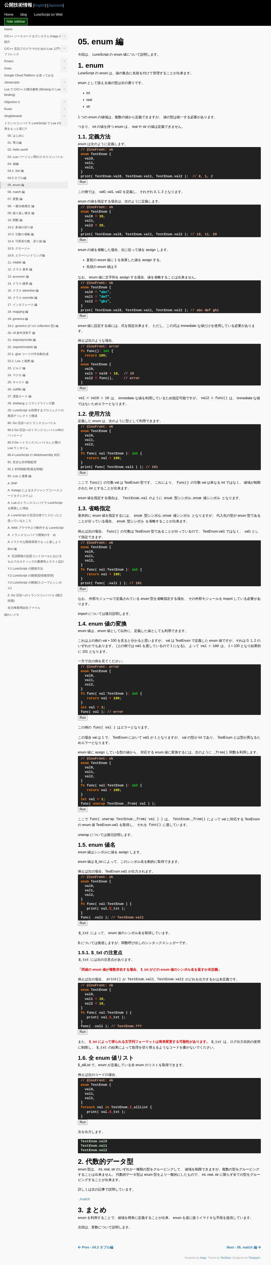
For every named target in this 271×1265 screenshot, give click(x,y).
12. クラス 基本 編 (20, 269)
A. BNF (12, 483)
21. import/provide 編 (22, 339)
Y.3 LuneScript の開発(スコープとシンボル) (35, 585)
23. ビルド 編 (16, 368)
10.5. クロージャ (19, 248)
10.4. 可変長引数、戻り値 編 (27, 241)
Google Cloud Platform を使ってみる (29, 75)
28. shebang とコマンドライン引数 (31, 403)
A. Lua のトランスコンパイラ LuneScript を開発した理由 (35, 505)
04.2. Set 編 (16, 170)
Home (8, 14)
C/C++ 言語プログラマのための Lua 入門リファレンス (36, 50)
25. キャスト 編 (18, 382)
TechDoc (226, 1252)
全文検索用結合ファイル (24, 607)
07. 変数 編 (15, 199)
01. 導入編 (15, 142)
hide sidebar (16, 21)
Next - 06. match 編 (244, 1242)
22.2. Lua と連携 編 (21, 361)
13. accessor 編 (18, 276)
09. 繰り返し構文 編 (21, 213)
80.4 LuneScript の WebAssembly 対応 (34, 455)
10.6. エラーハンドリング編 (26, 255)
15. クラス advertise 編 (23, 290)
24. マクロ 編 (16, 375)
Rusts (36, 109)
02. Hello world (18, 149)
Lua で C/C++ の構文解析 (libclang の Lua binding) (36, 91)
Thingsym (254, 1252)
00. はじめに (16, 135)
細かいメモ (11, 614)
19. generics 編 (18, 319)
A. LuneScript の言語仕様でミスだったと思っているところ (35, 517)
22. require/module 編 (22, 347)
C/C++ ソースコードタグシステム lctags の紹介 (36, 38)
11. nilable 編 (16, 262)
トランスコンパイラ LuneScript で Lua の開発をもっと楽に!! (36, 125)
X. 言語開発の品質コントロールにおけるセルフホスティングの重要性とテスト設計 (36, 558)
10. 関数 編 (15, 220)
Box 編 (12, 549)
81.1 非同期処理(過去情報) (25, 469)
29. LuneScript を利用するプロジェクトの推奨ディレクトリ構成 (36, 413)
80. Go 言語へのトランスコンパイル (32, 423)
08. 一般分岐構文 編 (21, 206)
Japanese (55, 5)
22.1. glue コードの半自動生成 (28, 354)
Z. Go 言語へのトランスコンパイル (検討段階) (35, 597)
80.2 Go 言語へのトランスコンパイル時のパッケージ (36, 432)
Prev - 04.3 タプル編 (95, 1242)
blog (23, 14)
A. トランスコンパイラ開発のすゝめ (32, 535)
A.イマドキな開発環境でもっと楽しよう (34, 542)
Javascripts (36, 82)
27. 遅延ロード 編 (19, 396)
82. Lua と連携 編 (19, 476)
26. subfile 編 (16, 389)
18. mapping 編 (18, 311)
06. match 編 (16, 192)
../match (84, 1193)
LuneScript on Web (48, 14)
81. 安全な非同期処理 (22, 462)
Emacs (36, 61)
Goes (36, 68)
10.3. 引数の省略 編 (21, 234)
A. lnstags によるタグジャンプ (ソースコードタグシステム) (35, 493)
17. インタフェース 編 (22, 304)
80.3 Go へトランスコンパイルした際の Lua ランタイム (34, 445)
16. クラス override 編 (22, 297)
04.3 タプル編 (17, 178)
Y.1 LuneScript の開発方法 (25, 568)
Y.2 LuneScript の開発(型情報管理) (31, 575)
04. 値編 (13, 163)
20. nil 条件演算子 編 (21, 332)
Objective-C (36, 102)
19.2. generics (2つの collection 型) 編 (33, 326)
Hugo (203, 1252)
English (39, 5)
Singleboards (36, 116)
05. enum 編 (16, 185)
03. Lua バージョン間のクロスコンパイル (35, 156)
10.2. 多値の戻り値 (20, 227)
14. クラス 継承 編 (20, 283)
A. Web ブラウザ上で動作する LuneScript (36, 527)
